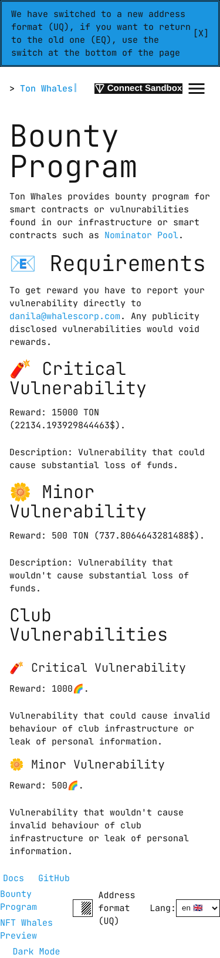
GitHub (54, 878)
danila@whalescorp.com (64, 316)
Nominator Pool (141, 235)
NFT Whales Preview (29, 929)
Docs (13, 878)
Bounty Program (18, 900)
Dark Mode (36, 951)
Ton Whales (46, 88)
